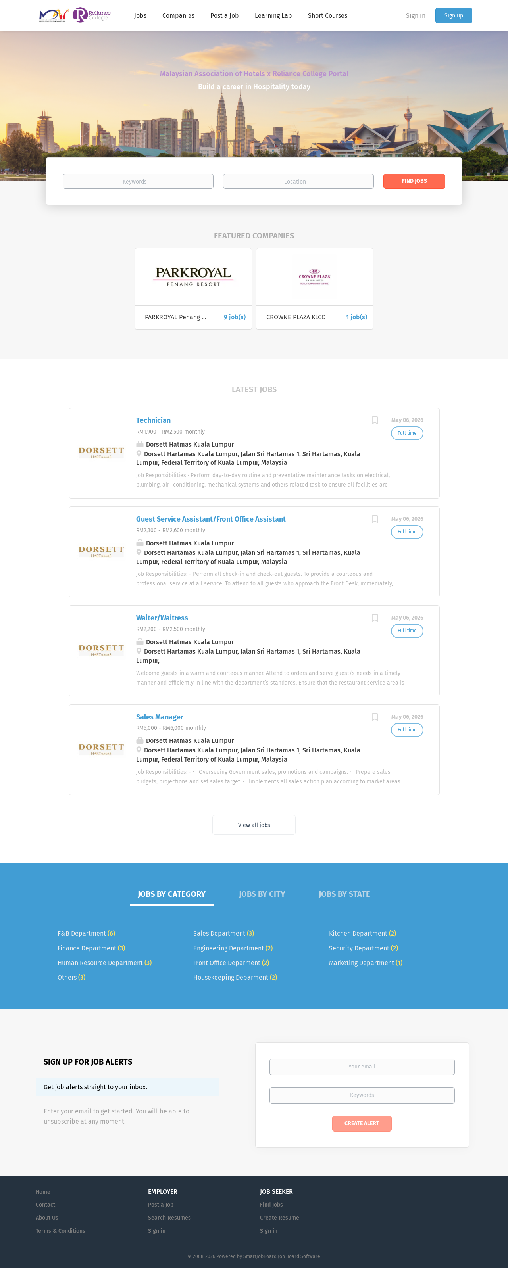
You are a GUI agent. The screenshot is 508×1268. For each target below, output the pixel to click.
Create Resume (279, 1217)
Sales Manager (159, 717)
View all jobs (254, 825)
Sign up (453, 15)
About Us (47, 1217)
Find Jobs (414, 181)
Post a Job (160, 1204)
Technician (153, 420)
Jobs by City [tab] (262, 894)
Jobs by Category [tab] (172, 894)
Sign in (415, 15)
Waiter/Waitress (162, 618)
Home (43, 1192)
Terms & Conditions (60, 1231)
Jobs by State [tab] (344, 894)
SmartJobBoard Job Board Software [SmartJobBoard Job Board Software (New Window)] (281, 1256)
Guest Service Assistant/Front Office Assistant (211, 519)
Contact (45, 1204)
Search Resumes (169, 1217)
